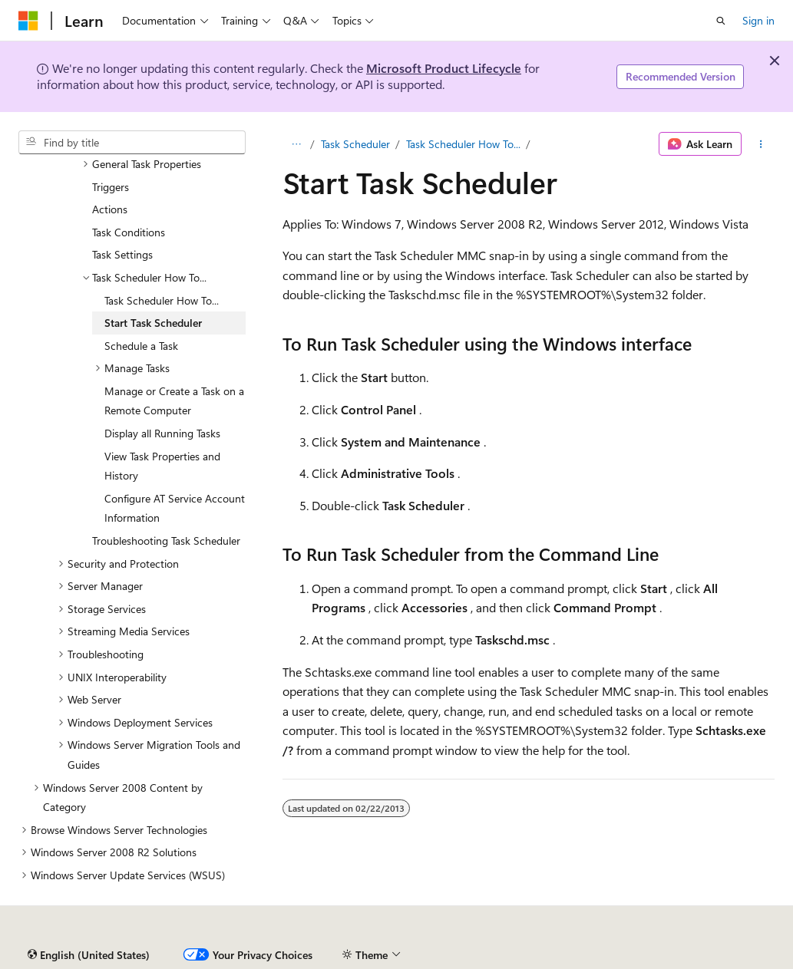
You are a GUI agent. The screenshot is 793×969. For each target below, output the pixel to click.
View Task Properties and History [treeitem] (162, 466)
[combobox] (132, 142)
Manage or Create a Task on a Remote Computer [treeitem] (174, 401)
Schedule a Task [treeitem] (141, 345)
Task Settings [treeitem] (122, 254)
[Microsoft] (28, 21)
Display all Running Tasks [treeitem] (162, 433)
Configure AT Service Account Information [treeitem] (174, 508)
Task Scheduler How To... (463, 144)
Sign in (758, 20)
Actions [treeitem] (109, 209)
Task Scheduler (355, 144)
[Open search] (720, 21)
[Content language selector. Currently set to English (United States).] (88, 955)
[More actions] (761, 144)
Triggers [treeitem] (110, 187)
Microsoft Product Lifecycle (443, 68)
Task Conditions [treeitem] (128, 232)
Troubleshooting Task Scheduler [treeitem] (166, 540)
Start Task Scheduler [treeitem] (153, 322)
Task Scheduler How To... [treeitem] (161, 300)
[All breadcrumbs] (296, 144)
